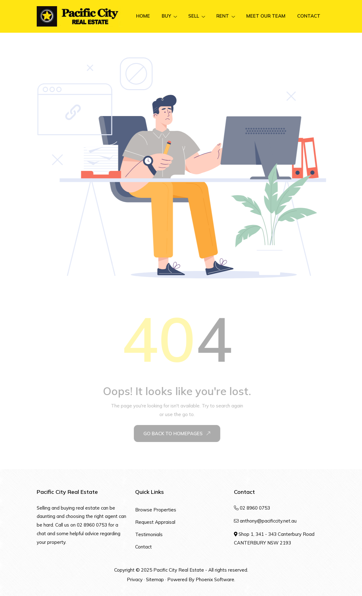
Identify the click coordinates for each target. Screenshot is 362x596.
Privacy (135, 579)
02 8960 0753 (92, 525)
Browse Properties (155, 510)
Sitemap (155, 579)
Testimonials (149, 534)
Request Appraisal (155, 522)
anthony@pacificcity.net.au (268, 521)
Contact (143, 547)
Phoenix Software (215, 579)
